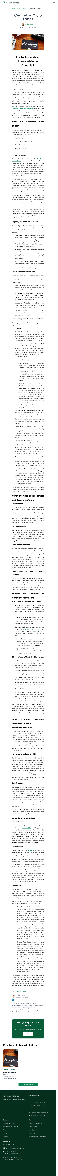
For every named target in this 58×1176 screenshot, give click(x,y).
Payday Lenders (35, 1054)
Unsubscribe (34, 1085)
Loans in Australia (8, 1078)
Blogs (5, 1088)
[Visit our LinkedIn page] (7, 1135)
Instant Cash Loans (36, 1064)
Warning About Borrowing (38, 1092)
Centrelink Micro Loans (10, 1028)
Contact (5, 1092)
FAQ (4, 1085)
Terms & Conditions (36, 1078)
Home (13, 8)
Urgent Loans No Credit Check (40, 1067)
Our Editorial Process (20, 1145)
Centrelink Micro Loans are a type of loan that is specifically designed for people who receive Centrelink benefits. (11, 1033)
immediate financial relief (30, 598)
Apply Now (29, 989)
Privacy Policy (34, 1082)
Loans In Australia (22, 8)
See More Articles (29, 1039)
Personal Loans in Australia (39, 1070)
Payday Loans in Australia (38, 1057)
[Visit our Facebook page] (4, 1135)
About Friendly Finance (10, 1082)
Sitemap (33, 1088)
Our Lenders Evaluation (8, 1145)
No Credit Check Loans (37, 1060)
